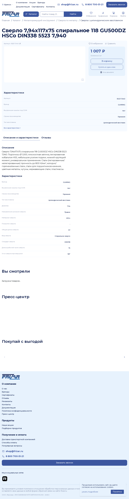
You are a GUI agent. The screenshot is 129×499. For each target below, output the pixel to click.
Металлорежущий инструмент (39, 20)
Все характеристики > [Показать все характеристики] (12, 128)
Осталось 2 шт (96, 56)
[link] (69, 4)
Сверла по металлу (67, 20)
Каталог (17, 20)
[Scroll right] (124, 357)
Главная (6, 20)
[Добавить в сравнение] (110, 43)
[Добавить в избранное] (96, 43)
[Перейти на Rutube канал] (5, 479)
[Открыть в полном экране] (83, 80)
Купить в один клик (106, 67)
